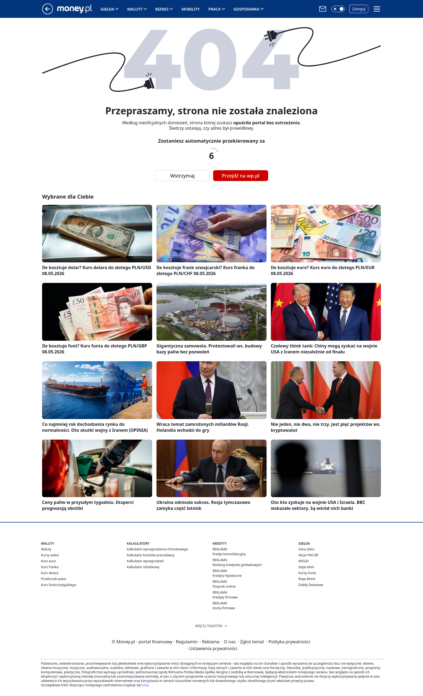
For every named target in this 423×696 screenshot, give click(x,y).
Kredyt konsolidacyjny (229, 554)
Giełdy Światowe (310, 585)
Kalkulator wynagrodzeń (145, 561)
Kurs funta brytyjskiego (58, 585)
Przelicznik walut (53, 579)
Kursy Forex (307, 573)
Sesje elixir (306, 567)
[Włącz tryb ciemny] (338, 9)
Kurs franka (50, 567)
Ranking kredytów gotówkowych (237, 565)
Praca (215, 9)
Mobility (191, 9)
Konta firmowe (224, 608)
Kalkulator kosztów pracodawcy (151, 555)
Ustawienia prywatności (212, 648)
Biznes (162, 9)
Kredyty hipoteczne (227, 575)
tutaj (144, 685)
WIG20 (303, 561)
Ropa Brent (306, 579)
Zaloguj (359, 8)
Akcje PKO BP (308, 555)
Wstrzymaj (182, 175)
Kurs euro (48, 561)
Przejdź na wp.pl (241, 175)
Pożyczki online (224, 586)
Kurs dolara (50, 573)
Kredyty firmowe (225, 597)
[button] (377, 9)
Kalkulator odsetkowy (143, 567)
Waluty (134, 9)
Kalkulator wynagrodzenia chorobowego (157, 549)
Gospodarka (246, 9)
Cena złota (306, 549)
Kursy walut (50, 555)
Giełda (107, 9)
